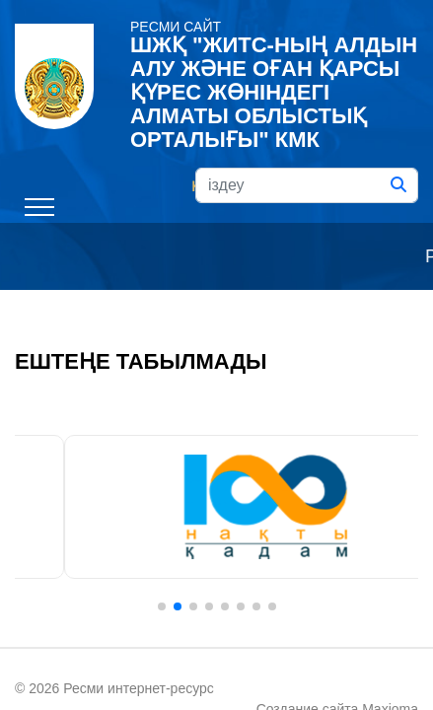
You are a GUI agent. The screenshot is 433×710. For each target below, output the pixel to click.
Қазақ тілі (143, 118)
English (297, 118)
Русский (223, 118)
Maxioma (270, 665)
